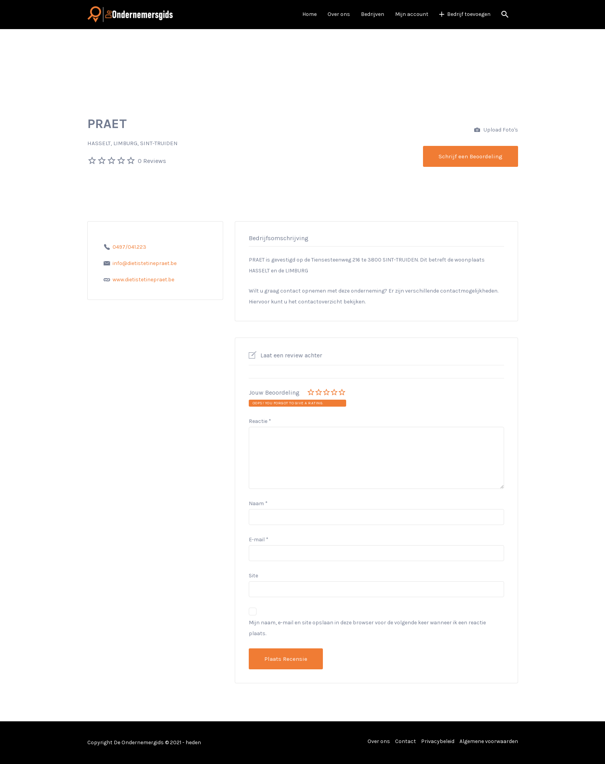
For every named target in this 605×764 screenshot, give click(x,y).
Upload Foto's (496, 130)
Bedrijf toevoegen (469, 14)
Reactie (260, 421)
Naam (258, 503)
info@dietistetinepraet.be (145, 263)
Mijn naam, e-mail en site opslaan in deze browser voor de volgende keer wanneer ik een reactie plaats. (367, 628)
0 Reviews (152, 161)
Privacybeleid (437, 741)
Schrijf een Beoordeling (471, 156)
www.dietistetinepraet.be (143, 279)
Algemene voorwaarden (488, 741)
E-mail (259, 539)
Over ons (339, 14)
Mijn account (411, 14)
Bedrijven (372, 14)
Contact (405, 741)
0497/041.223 (129, 247)
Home (309, 14)
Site (253, 575)
